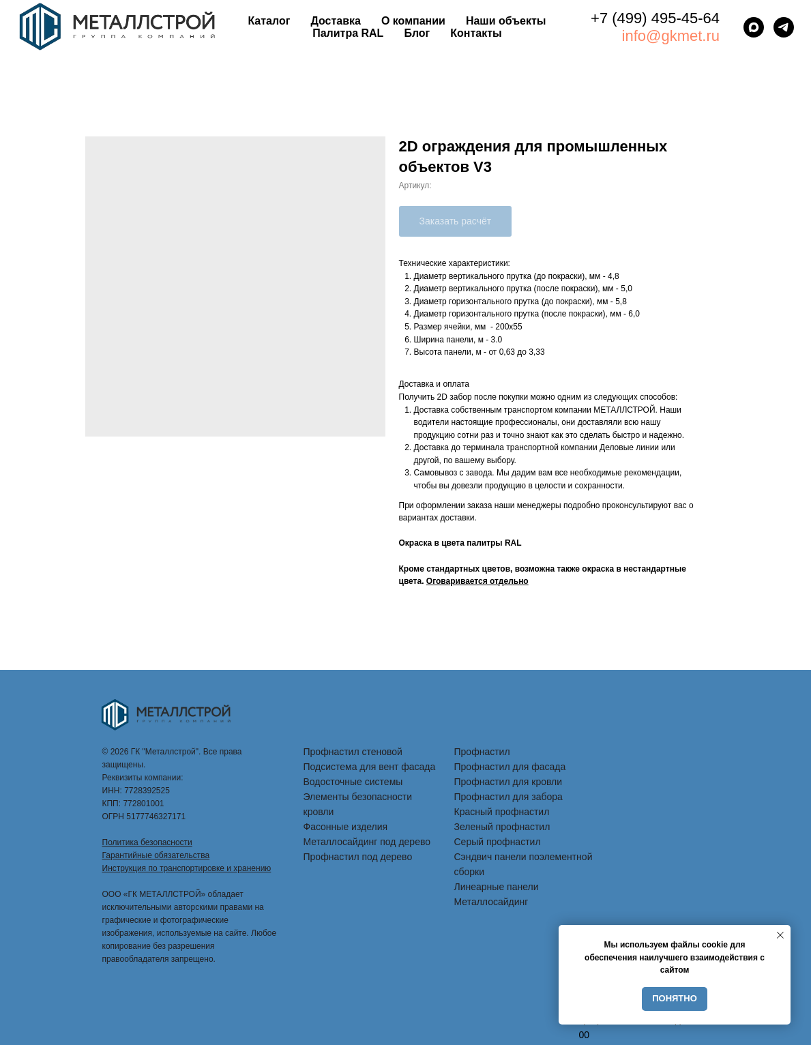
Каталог (269, 21)
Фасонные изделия (346, 826)
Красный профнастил (502, 811)
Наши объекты (506, 21)
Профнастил (482, 751)
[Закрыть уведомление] (780, 935)
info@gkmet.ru (671, 35)
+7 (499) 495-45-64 (655, 18)
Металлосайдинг (491, 901)
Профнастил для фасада (510, 766)
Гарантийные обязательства (156, 855)
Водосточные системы (353, 781)
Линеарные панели (496, 886)
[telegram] (783, 27)
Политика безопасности (147, 842)
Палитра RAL (347, 33)
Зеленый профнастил (502, 826)
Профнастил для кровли (508, 781)
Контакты (475, 33)
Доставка (335, 21)
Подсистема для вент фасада (370, 766)
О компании (413, 21)
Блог (417, 33)
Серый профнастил (497, 841)
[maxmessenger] (753, 27)
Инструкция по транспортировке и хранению (186, 868)
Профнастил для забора (508, 796)
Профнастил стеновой (353, 751)
